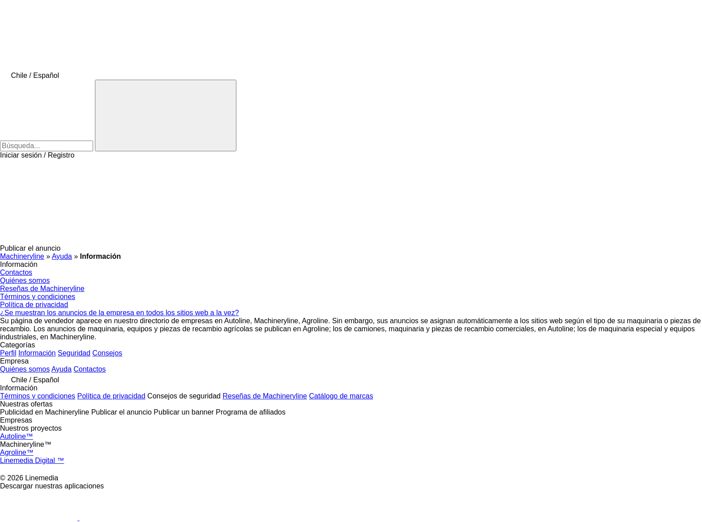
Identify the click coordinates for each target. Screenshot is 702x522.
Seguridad (74, 353)
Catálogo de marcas (341, 396)
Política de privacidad (34, 304)
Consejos (107, 353)
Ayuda (61, 369)
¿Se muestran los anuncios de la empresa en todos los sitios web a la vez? (119, 313)
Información (37, 353)
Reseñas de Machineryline (42, 288)
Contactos (16, 272)
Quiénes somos (25, 280)
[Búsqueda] (165, 115)
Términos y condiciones (37, 296)
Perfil (8, 353)
